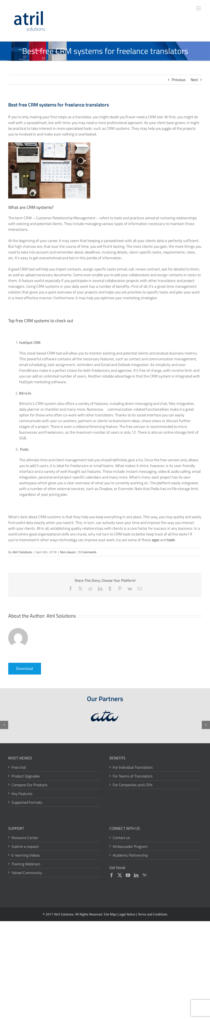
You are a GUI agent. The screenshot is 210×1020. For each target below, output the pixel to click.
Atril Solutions (22, 552)
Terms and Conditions (152, 914)
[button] (4, 725)
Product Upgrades (25, 776)
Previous (179, 79)
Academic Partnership (130, 855)
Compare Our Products (29, 785)
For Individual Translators (133, 767)
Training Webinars (25, 864)
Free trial (18, 767)
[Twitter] (120, 875)
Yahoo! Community (26, 872)
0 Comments (88, 552)
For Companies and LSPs (133, 785)
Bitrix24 (25, 393)
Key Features (22, 793)
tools (171, 540)
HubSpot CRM (29, 342)
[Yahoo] (144, 875)
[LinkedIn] (136, 875)
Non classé (67, 552)
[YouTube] (128, 875)
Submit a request (25, 846)
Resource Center (24, 837)
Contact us (121, 837)
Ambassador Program (130, 846)
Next (194, 79)
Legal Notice (126, 914)
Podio (24, 449)
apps (155, 540)
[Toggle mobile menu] (199, 8)
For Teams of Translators (133, 776)
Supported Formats (26, 802)
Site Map (110, 914)
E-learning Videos (25, 855)
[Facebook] (111, 875)
